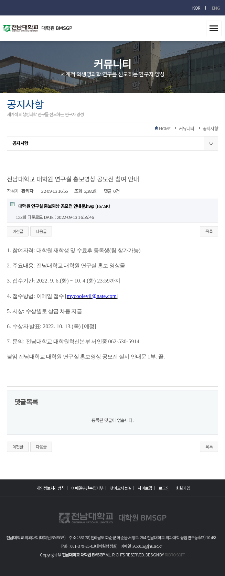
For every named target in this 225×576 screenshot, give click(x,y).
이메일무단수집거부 (87, 488)
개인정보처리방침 (50, 488)
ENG (216, 7)
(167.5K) (60, 205)
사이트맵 (145, 488)
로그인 (164, 488)
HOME (164, 128)
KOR (196, 7)
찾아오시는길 (120, 488)
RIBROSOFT (175, 554)
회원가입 (183, 488)
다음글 (41, 231)
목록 (209, 231)
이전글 (17, 231)
